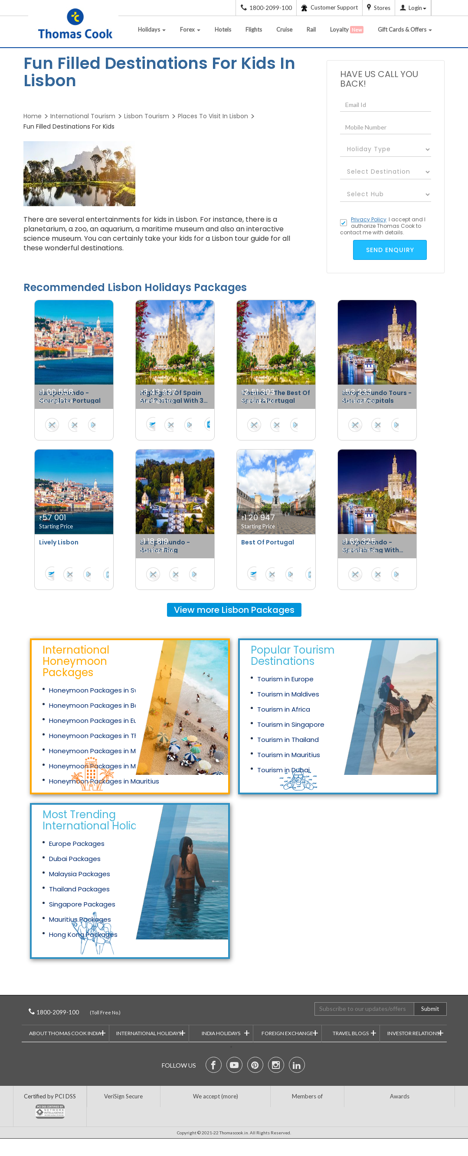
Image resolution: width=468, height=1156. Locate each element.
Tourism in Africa (283, 709)
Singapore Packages (82, 904)
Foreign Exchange (290, 1032)
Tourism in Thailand (288, 739)
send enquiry (390, 250)
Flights (253, 29)
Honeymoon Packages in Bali (95, 705)
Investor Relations (415, 1032)
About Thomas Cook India (67, 1032)
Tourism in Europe (285, 678)
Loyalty (346, 29)
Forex (190, 29)
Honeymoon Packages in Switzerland (108, 690)
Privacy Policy (368, 219)
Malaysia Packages (79, 873)
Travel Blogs (354, 1032)
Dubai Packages (75, 858)
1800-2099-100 (69, 1012)
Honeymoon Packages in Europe (101, 720)
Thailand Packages (79, 889)
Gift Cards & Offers (405, 29)
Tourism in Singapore (290, 724)
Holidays (152, 29)
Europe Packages (77, 843)
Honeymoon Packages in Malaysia (103, 750)
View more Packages (234, 610)
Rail (311, 29)
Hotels (223, 29)
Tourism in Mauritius (288, 754)
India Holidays (226, 1032)
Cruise (284, 29)
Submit (430, 1008)
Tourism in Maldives (288, 694)
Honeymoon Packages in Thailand (103, 735)
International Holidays (151, 1032)
